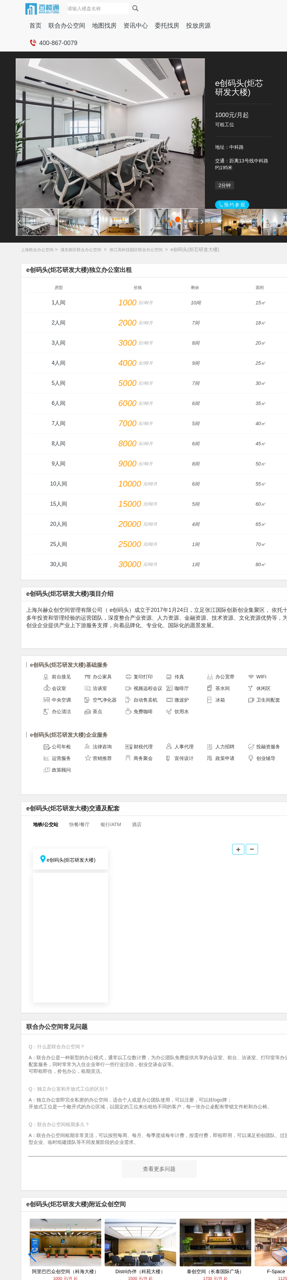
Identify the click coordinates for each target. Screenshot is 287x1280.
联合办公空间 (66, 25)
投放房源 (198, 25)
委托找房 (167, 25)
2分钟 (224, 185)
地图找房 (104, 25)
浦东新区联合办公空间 (80, 249)
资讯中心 (135, 25)
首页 (35, 25)
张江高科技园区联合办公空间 (136, 249)
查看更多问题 (159, 1169)
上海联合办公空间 (37, 249)
